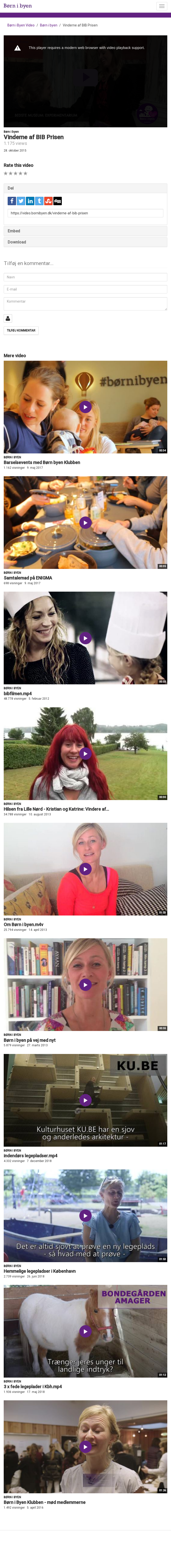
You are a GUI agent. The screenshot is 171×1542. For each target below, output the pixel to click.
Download (17, 242)
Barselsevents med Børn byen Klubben (42, 462)
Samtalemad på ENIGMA (28, 578)
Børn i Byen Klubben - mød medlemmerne (45, 1502)
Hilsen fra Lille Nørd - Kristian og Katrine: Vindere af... (56, 809)
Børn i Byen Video (21, 25)
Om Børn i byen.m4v (23, 924)
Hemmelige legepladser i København (40, 1271)
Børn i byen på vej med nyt (30, 1040)
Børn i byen (48, 25)
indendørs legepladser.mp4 (30, 1155)
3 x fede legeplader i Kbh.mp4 (33, 1386)
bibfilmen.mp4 (18, 693)
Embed (14, 231)
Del (11, 188)
